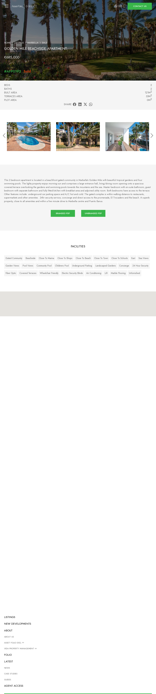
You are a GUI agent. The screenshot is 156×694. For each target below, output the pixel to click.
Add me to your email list (24, 518)
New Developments (102, 666)
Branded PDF (63, 213)
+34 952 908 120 (137, 405)
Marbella (32, 42)
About (96, 670)
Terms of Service (101, 534)
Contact (96, 675)
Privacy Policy (87, 534)
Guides (139, 670)
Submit (135, 525)
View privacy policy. (138, 518)
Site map (53, 670)
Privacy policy (55, 666)
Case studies (142, 666)
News (138, 662)
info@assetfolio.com (80, 405)
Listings (19, 42)
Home (7, 42)
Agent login (54, 675)
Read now (80, 643)
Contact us (139, 6)
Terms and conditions (59, 662)
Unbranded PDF (93, 213)
